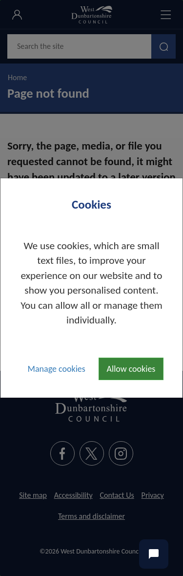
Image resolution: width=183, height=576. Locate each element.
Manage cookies (56, 368)
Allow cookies (131, 368)
